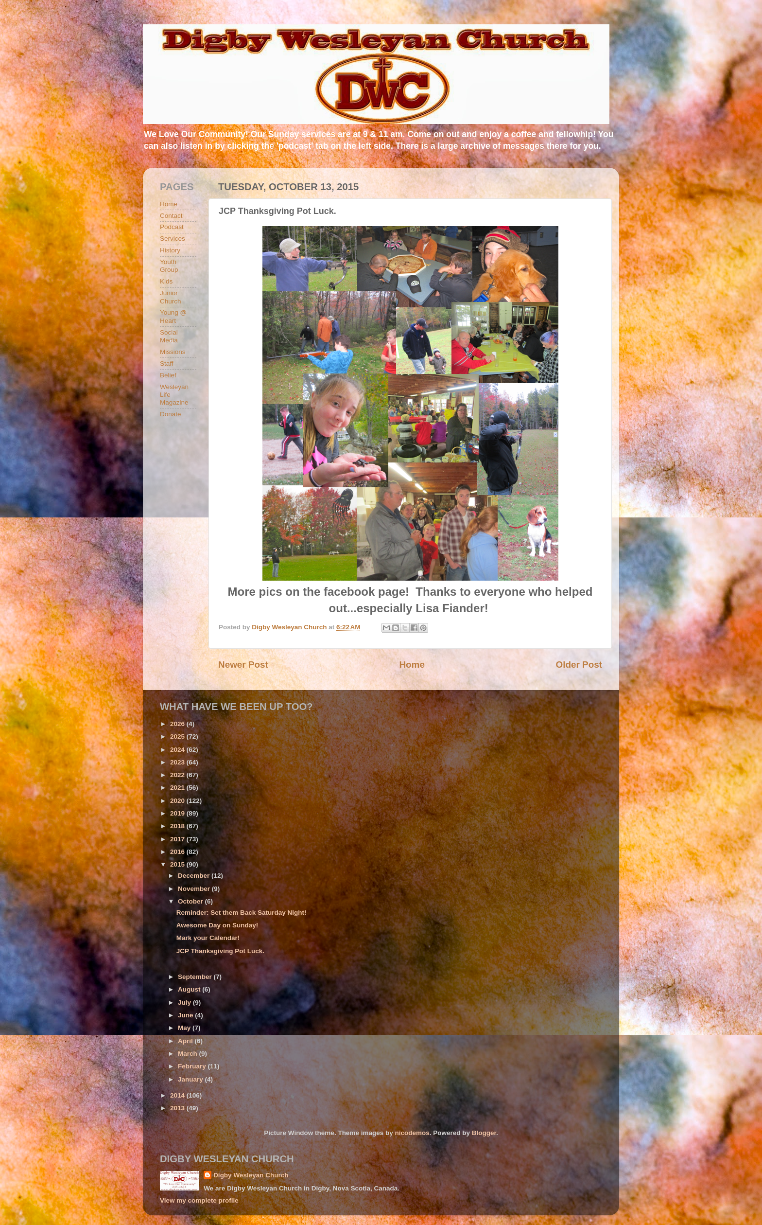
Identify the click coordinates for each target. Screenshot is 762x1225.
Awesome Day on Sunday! (217, 925)
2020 (178, 800)
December (194, 875)
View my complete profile (199, 1200)
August (190, 989)
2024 (178, 749)
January (191, 1079)
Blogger (484, 1132)
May (185, 1027)
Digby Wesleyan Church (250, 1175)
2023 (178, 762)
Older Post (578, 664)
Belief (168, 375)
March (188, 1053)
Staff (166, 363)
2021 (178, 787)
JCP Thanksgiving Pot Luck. (220, 951)
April (186, 1041)
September (196, 976)
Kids (166, 281)
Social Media (169, 336)
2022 (178, 775)
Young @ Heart (173, 316)
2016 (178, 851)
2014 (178, 1095)
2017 (178, 839)
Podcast (172, 227)
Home (411, 664)
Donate (170, 414)
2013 (178, 1108)
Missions (173, 351)
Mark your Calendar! (208, 937)
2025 (178, 736)
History (170, 250)
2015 (178, 864)
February (193, 1066)
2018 (178, 826)
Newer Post (243, 664)
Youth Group (169, 265)
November (195, 888)
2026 (178, 724)
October (191, 901)
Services (172, 238)
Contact (171, 215)
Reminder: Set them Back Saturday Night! (241, 912)
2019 (178, 813)
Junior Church (170, 296)
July (185, 1002)
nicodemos (412, 1132)
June (186, 1015)
